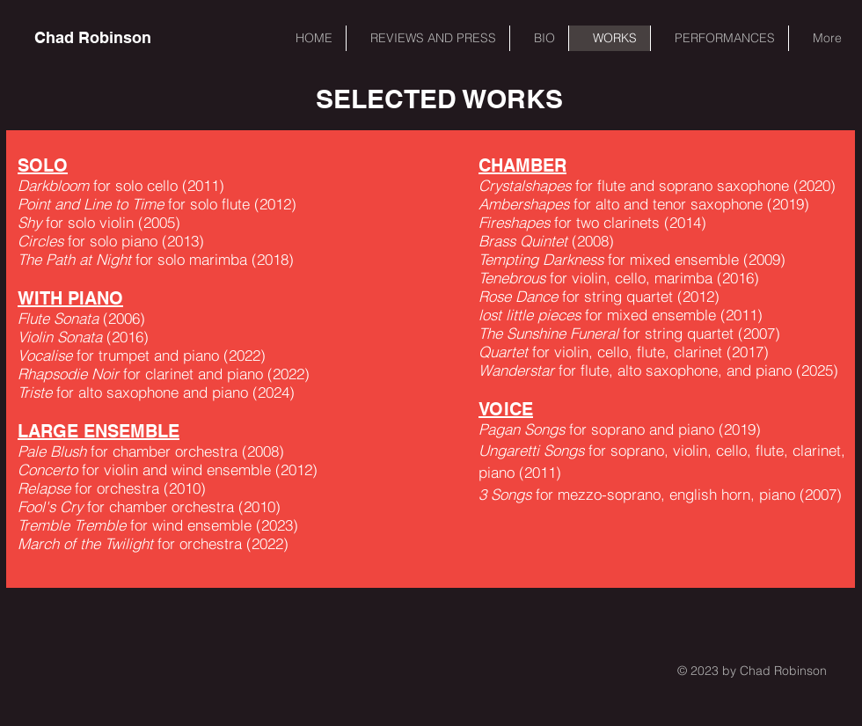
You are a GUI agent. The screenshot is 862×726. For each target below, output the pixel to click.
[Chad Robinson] (93, 37)
